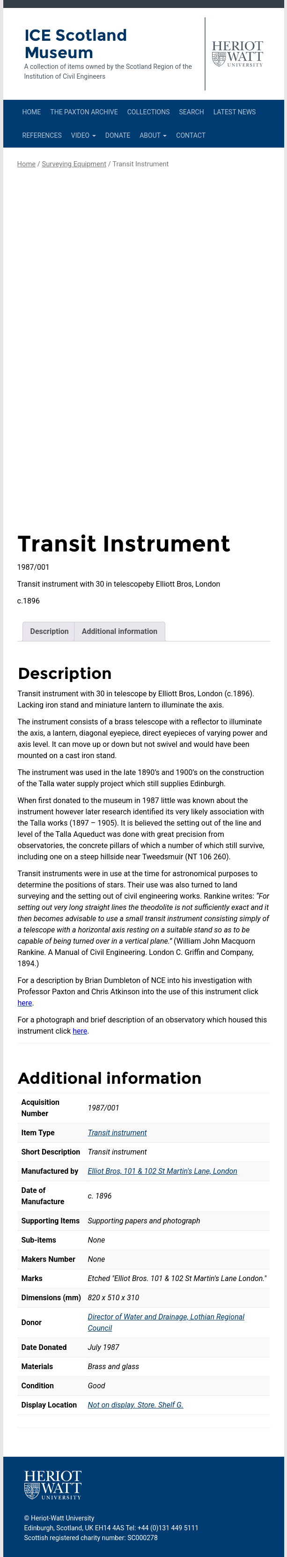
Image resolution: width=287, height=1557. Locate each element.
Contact (191, 135)
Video (83, 135)
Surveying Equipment (74, 164)
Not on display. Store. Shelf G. (136, 1405)
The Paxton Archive (84, 112)
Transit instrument (117, 1132)
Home (31, 112)
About (153, 135)
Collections (148, 112)
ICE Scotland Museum (75, 43)
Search (191, 112)
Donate (118, 135)
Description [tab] (49, 631)
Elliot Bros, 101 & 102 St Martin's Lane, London (162, 1171)
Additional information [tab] (119, 631)
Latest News (234, 112)
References (42, 135)
